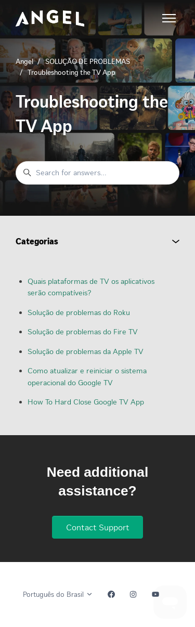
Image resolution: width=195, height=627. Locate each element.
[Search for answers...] (97, 173)
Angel (24, 61)
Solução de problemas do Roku (79, 312)
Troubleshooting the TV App (71, 72)
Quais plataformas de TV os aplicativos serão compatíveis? (91, 287)
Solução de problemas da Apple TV (86, 351)
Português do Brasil (58, 594)
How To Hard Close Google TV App (86, 402)
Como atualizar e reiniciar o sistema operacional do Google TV (87, 376)
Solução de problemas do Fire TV (83, 331)
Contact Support (97, 527)
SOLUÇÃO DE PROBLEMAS (87, 61)
